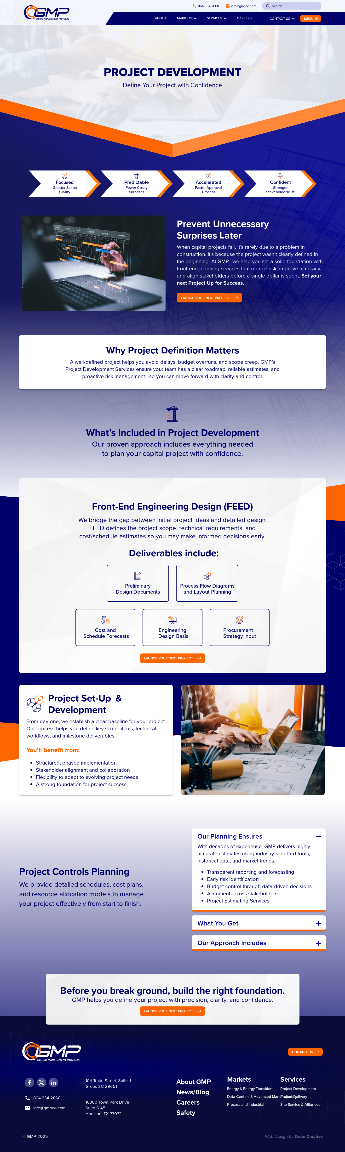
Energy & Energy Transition (249, 1088)
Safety (185, 1112)
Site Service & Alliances (300, 1104)
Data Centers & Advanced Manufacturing (262, 1096)
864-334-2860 (47, 1098)
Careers (188, 1102)
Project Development (298, 1088)
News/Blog (192, 1092)
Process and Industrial (245, 1104)
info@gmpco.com (49, 1108)
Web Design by (294, 1136)
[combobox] (291, 6)
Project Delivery (293, 1096)
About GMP (193, 1081)
